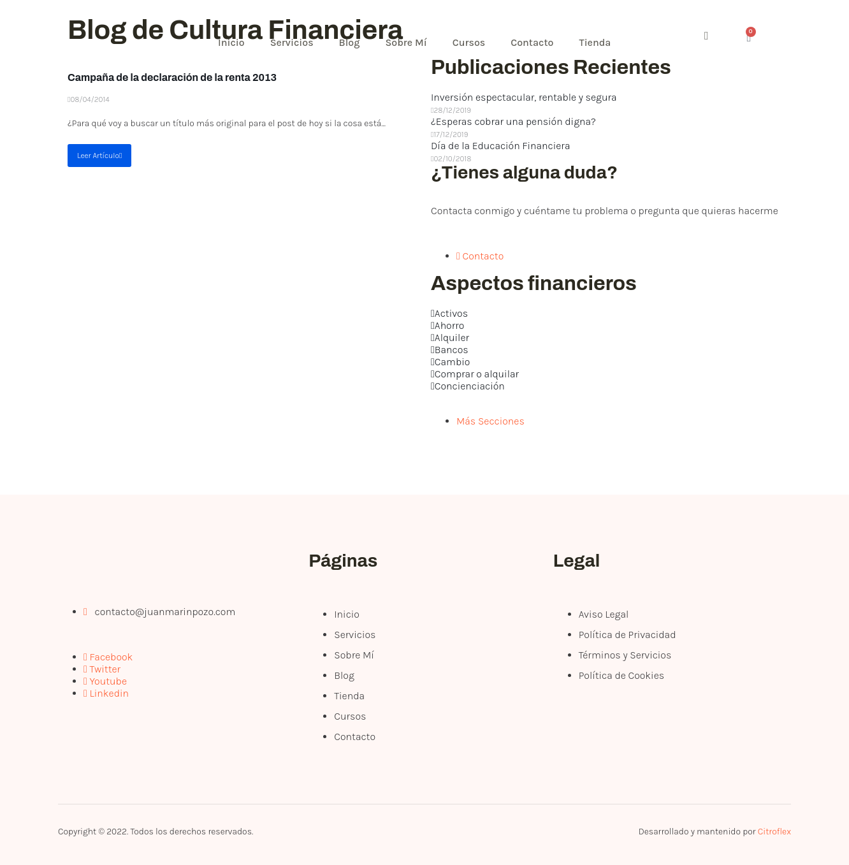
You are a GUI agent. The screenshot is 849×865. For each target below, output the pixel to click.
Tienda (595, 42)
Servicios (292, 42)
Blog (349, 42)
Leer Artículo (99, 155)
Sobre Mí (405, 42)
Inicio (231, 42)
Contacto (532, 42)
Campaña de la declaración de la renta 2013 (172, 77)
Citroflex (774, 831)
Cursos (469, 42)
